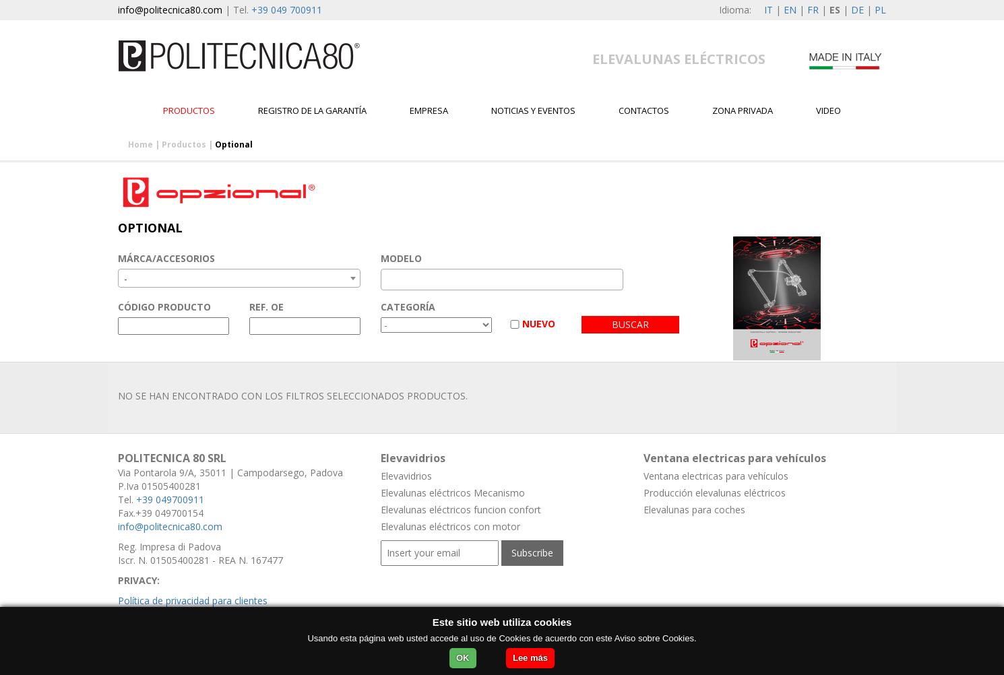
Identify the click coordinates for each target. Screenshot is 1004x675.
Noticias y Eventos (533, 110)
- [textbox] (125, 278)
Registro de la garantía (312, 110)
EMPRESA (429, 110)
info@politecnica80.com (170, 9)
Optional (234, 144)
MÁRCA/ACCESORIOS (166, 258)
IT (768, 9)
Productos (189, 110)
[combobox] (239, 278)
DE (857, 9)
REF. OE (266, 306)
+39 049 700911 (286, 9)
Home (140, 144)
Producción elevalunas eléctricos (715, 492)
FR (813, 9)
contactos (644, 110)
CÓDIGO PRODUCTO (164, 306)
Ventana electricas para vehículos (716, 476)
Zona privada (742, 110)
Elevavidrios (406, 476)
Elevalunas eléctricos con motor (450, 526)
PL (880, 9)
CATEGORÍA (408, 306)
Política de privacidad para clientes (193, 600)
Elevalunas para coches (694, 509)
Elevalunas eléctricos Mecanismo (453, 492)
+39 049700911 (170, 499)
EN (790, 9)
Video (828, 110)
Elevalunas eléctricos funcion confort (461, 509)
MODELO (401, 258)
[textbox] (388, 279)
